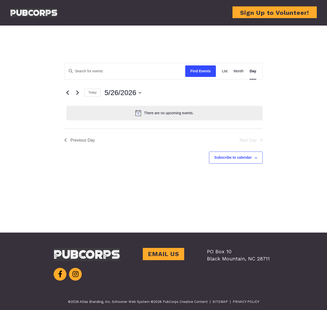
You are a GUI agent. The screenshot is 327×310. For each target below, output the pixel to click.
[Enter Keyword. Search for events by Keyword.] (125, 71)
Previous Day (79, 140)
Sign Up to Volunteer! (274, 12)
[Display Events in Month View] (238, 71)
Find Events (200, 71)
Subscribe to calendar (233, 157)
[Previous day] (67, 93)
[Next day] (77, 93)
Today (92, 92)
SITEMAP (220, 302)
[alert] (164, 113)
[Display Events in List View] (225, 71)
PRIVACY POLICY (246, 302)
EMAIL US (163, 254)
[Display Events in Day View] (253, 71)
